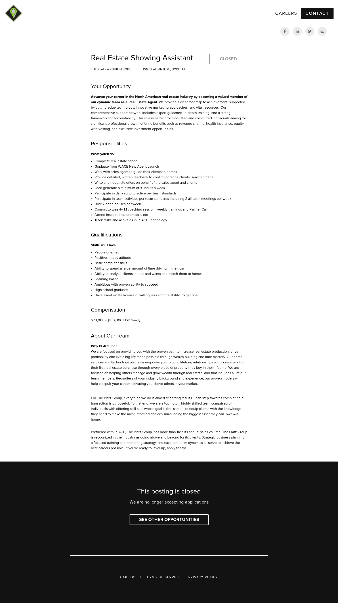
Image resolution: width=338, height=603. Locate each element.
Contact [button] (317, 13)
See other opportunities (169, 519)
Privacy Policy (203, 577)
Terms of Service (162, 577)
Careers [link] (286, 13)
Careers (128, 577)
